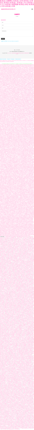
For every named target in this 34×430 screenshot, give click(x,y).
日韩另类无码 (18, 194)
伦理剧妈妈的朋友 (13, 377)
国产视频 (1, 295)
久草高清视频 (8, 318)
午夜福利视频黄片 (11, 252)
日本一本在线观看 (4, 114)
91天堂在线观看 (14, 194)
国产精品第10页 (16, 84)
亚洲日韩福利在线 (9, 278)
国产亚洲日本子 (5, 363)
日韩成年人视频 (6, 126)
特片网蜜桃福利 (17, 92)
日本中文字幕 (22, 312)
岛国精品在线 (26, 119)
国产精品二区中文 (16, 203)
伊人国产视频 (9, 189)
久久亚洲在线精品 (17, 124)
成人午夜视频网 (8, 180)
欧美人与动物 (10, 389)
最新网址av (16, 277)
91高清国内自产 (20, 259)
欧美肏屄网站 (20, 123)
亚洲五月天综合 (14, 69)
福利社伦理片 (16, 199)
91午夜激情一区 (8, 66)
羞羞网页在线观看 (28, 197)
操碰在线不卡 (18, 172)
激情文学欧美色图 (13, 90)
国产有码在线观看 (24, 264)
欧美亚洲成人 (22, 295)
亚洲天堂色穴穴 (25, 386)
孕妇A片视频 (5, 286)
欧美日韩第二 (16, 424)
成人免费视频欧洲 (14, 331)
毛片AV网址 (24, 299)
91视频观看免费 (10, 139)
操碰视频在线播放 (28, 363)
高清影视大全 (27, 367)
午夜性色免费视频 (7, 297)
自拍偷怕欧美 (25, 310)
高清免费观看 (20, 195)
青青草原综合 (8, 104)
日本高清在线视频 (18, 189)
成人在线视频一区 (8, 319)
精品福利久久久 (28, 116)
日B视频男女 (6, 416)
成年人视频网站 (4, 152)
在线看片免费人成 (9, 255)
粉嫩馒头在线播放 (31, 427)
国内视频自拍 (8, 199)
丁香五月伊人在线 (28, 157)
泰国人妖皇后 (7, 338)
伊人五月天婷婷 (23, 289)
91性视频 (28, 383)
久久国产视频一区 (3, 195)
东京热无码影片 (15, 322)
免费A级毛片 (12, 326)
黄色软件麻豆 (4, 129)
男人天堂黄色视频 (29, 171)
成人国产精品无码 (7, 309)
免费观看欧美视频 (29, 168)
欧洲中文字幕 (16, 302)
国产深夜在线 (13, 137)
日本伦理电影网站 (30, 259)
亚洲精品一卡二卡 (15, 368)
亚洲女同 (6, 257)
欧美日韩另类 (13, 142)
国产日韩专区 (20, 323)
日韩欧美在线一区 (5, 179)
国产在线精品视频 (14, 165)
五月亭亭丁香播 (7, 100)
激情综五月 (14, 271)
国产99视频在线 (3, 104)
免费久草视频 (6, 184)
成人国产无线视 (28, 186)
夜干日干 (1, 325)
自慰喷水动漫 (15, 146)
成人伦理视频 (5, 167)
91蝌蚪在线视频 (22, 106)
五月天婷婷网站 (29, 93)
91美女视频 (17, 422)
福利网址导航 (4, 402)
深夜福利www (6, 364)
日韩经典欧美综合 (5, 105)
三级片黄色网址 (4, 116)
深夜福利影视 (19, 398)
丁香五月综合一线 (8, 409)
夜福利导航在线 (3, 424)
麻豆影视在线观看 (6, 186)
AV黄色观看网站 (5, 177)
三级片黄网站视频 (30, 187)
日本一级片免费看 (10, 239)
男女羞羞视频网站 (15, 257)
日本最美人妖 (6, 141)
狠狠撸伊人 (7, 242)
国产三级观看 (9, 160)
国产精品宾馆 (15, 289)
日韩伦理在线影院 (24, 334)
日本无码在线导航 (28, 270)
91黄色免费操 (23, 349)
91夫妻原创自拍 (16, 100)
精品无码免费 (17, 142)
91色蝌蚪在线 (32, 258)
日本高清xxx (23, 306)
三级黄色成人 (16, 252)
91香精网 (6, 261)
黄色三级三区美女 (11, 85)
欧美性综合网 (22, 202)
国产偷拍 (28, 242)
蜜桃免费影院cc (27, 102)
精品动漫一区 (13, 94)
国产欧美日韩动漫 (3, 306)
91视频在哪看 (21, 421)
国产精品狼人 (24, 186)
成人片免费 (19, 322)
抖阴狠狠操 (30, 281)
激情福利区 (9, 243)
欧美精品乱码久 (11, 242)
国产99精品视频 (11, 192)
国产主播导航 (31, 91)
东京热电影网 (22, 191)
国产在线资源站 (5, 175)
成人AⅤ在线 (11, 314)
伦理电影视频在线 (25, 389)
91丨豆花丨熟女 (25, 387)
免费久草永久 (16, 143)
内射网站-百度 (23, 401)
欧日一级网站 (7, 250)
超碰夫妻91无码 (17, 68)
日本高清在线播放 (11, 203)
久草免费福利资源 (28, 314)
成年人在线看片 (25, 171)
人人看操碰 (7, 289)
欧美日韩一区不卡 (13, 415)
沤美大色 (27, 318)
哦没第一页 (13, 317)
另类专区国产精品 (12, 209)
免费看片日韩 (18, 202)
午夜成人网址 (29, 96)
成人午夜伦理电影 (10, 98)
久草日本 (32, 274)
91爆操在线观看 (5, 113)
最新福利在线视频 (3, 68)
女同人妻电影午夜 (12, 213)
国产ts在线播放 (7, 106)
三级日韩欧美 (6, 71)
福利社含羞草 (14, 301)
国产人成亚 (11, 359)
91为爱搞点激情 (2, 261)
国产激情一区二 (14, 327)
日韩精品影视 (27, 349)
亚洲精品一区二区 (4, 288)
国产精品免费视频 (3, 213)
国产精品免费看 (23, 71)
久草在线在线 (21, 159)
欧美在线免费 (29, 108)
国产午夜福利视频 (11, 123)
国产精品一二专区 (5, 382)
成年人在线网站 (10, 113)
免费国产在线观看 (8, 149)
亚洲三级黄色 (15, 311)
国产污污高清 (29, 196)
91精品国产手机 (21, 368)
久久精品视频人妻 (26, 191)
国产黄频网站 (28, 309)
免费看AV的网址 (12, 303)
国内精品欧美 (22, 369)
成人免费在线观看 (29, 112)
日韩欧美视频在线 (27, 271)
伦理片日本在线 (12, 121)
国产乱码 (24, 408)
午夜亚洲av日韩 (9, 256)
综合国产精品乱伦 (25, 419)
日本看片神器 (7, 398)
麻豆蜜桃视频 (31, 138)
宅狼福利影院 (18, 131)
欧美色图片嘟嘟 (8, 187)
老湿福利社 (22, 256)
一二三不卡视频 (21, 428)
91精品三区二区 (31, 273)
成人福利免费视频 (27, 266)
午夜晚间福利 (32, 207)
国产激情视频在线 (17, 312)
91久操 (20, 247)
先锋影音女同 (22, 209)
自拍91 (3, 277)
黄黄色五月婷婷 (2, 146)
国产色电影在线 (21, 330)
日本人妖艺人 (6, 301)
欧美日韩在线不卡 (20, 383)
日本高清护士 (2, 190)
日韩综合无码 (14, 71)
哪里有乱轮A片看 (14, 316)
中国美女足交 (25, 104)
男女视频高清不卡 (5, 273)
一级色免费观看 (7, 258)
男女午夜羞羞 (31, 166)
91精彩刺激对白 (20, 86)
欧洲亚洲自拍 (6, 130)
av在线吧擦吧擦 (16, 99)
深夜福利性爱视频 (30, 94)
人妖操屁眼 (19, 302)
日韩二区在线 (32, 336)
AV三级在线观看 (12, 159)
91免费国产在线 (24, 195)
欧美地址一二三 (18, 197)
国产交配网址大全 (5, 165)
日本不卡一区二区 (7, 159)
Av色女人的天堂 (31, 147)
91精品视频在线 (3, 182)
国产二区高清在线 (22, 338)
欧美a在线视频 (7, 285)
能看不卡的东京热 (22, 333)
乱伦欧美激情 (10, 364)
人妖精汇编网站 (17, 338)
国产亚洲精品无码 (28, 78)
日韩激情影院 (14, 278)
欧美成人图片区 (15, 342)
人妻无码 (16, 251)
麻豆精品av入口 (8, 412)
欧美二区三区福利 (13, 164)
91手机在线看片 (13, 384)
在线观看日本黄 (15, 389)
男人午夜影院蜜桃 (27, 338)
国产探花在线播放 (26, 257)
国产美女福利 (32, 301)
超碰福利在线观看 (28, 151)
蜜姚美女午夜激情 (30, 356)
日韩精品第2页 (10, 184)
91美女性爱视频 (20, 141)
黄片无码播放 (31, 353)
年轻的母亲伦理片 (28, 289)
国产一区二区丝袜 (11, 108)
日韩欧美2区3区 (27, 212)
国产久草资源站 (6, 123)
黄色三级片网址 (9, 271)
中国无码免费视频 (13, 237)
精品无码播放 (25, 142)
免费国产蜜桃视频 (6, 422)
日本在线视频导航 (11, 337)
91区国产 (22, 404)
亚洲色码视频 (2, 108)
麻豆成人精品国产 (28, 337)
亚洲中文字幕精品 (26, 106)
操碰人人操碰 (28, 299)
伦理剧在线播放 (23, 81)
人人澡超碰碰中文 (13, 243)
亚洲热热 (10, 266)
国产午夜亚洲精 (31, 257)
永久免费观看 (20, 190)
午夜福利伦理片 (24, 384)
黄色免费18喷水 (13, 354)
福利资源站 (5, 428)
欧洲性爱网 (10, 382)
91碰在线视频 (32, 339)
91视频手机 (28, 329)
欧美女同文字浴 (5, 205)
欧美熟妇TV (6, 385)
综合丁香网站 (29, 67)
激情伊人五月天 (9, 92)
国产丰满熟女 (26, 175)
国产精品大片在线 (25, 259)
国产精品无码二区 (5, 138)
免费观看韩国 (11, 169)
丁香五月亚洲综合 (18, 401)
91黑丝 (4, 285)
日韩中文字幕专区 (31, 308)
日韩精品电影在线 (3, 147)
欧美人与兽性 (23, 211)
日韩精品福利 (25, 392)
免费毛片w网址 (4, 353)
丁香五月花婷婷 (27, 336)
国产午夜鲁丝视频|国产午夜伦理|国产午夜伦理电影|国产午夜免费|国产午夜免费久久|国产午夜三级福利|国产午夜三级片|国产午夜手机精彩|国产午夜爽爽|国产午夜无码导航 (17, 223)
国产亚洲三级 (13, 330)
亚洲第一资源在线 (27, 249)
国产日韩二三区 (26, 117)
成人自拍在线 (30, 387)
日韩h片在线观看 (3, 90)
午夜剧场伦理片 (8, 406)
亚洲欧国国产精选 (4, 330)
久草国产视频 (15, 398)
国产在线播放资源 (9, 136)
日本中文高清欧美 (6, 277)
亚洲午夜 (26, 279)
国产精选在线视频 (24, 296)
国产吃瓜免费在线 (7, 182)
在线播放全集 (14, 183)
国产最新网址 (17, 281)
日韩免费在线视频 (30, 77)
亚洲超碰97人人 (12, 352)
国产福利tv (29, 372)
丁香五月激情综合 (19, 174)
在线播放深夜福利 (7, 206)
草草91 (16, 293)
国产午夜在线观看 (4, 207)
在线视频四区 (7, 85)
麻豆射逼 (11, 259)
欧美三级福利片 (22, 102)
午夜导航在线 (8, 326)
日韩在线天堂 (8, 99)
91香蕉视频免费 (15, 387)
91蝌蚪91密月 (26, 256)
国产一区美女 (10, 276)
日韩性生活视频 (4, 312)
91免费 (8, 240)
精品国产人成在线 (10, 130)
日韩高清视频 (4, 199)
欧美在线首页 (19, 255)
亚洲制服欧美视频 (2, 379)
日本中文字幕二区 (17, 91)
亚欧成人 (24, 427)
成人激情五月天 (26, 129)
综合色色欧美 (16, 195)
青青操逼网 (5, 322)
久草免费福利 (15, 261)
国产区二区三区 (27, 91)
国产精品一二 (6, 132)
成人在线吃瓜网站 (19, 107)
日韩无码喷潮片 (2, 266)
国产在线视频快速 (2, 274)
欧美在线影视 (24, 250)
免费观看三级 (25, 348)
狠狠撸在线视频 (12, 161)
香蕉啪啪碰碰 (30, 400)
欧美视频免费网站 (16, 85)
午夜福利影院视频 (2, 70)
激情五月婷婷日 (15, 179)
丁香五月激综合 (16, 341)
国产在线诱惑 (32, 116)
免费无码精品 (5, 325)
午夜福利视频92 (24, 83)
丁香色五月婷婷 (24, 269)
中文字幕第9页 (22, 175)
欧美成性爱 (23, 376)
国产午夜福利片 (12, 182)
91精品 (10, 357)
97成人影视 (16, 407)
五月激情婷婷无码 (14, 364)
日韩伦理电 (14, 272)
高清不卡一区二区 (18, 157)
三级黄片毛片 (11, 323)
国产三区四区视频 (25, 308)
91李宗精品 (4, 315)
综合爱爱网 (10, 423)
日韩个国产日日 (24, 399)
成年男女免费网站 (29, 188)
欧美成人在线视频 (4, 362)
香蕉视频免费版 (20, 186)
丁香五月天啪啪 (28, 69)
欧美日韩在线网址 (20, 424)
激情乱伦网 (4, 287)
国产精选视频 (23, 417)
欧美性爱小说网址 (5, 160)
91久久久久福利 (8, 90)
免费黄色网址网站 (24, 375)
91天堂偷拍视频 (24, 126)
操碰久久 (27, 427)
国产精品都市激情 (16, 375)
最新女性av (10, 294)
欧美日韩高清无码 (22, 69)
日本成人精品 (2, 322)
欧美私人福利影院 (10, 141)
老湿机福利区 (32, 295)
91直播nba (31, 241)
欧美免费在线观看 (12, 134)
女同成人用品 (5, 107)
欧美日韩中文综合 (26, 161)
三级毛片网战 (26, 378)
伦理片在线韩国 (31, 153)
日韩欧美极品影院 (10, 102)
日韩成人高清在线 (8, 270)
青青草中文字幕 (15, 132)
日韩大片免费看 (15, 383)
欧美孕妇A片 (8, 251)
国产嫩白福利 (18, 138)
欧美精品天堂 (17, 176)
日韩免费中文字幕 (8, 150)
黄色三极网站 (8, 89)
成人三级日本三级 (20, 348)
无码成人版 (10, 419)
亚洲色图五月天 (16, 329)
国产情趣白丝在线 (8, 77)
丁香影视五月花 (12, 87)
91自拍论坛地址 (10, 74)
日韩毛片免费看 (21, 341)
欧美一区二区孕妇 (17, 175)
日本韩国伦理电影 (26, 66)
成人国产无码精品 (18, 412)
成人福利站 (5, 249)
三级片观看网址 (13, 79)
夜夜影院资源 (18, 379)
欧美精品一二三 (7, 86)
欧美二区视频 (22, 281)
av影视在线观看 (6, 203)
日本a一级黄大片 (14, 360)
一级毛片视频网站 (21, 203)
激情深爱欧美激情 (10, 138)
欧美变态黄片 (15, 144)
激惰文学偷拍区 (26, 369)
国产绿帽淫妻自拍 (3, 77)
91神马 (1, 292)
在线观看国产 (29, 382)
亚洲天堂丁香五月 (7, 324)
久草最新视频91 (5, 348)
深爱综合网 (14, 356)
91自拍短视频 (28, 274)
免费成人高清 (12, 152)
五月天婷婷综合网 (14, 340)
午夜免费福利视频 (23, 291)
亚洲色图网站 (25, 428)
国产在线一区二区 (8, 82)
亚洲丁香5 (17, 357)
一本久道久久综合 (25, 372)
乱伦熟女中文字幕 (8, 91)
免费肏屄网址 (29, 89)
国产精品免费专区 (14, 310)
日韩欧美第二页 (13, 284)
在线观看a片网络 (20, 346)
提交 (2, 39)
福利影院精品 (25, 162)
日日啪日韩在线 (22, 371)
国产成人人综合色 (7, 176)
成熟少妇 (23, 272)
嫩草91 (26, 329)
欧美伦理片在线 (19, 169)
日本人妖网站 (21, 93)
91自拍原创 (17, 262)
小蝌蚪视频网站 (24, 324)
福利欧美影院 (9, 164)
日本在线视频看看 (5, 202)
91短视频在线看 (10, 105)
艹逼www (20, 375)
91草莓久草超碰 (13, 357)
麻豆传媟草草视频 (23, 194)
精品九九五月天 (19, 98)
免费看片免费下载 (19, 316)
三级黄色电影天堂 (9, 310)
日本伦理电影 (23, 144)
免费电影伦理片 (23, 315)
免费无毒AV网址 (24, 248)
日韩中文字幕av (4, 384)
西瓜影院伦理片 (24, 107)
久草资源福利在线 (28, 340)
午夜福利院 (23, 294)
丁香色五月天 (16, 123)
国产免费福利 (18, 297)
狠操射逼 (24, 287)
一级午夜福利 (23, 123)
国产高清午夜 (16, 210)
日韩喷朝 (15, 326)
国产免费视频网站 (21, 100)
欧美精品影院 (28, 76)
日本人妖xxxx (7, 374)
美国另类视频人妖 (17, 117)
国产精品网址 (23, 153)
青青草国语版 (25, 364)
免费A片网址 (12, 286)
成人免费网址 (29, 142)
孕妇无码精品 (30, 173)
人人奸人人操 (3, 206)
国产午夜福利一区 (28, 81)
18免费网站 (2, 303)
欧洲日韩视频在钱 (4, 284)
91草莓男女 (30, 277)
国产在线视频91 (28, 115)
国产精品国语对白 (30, 284)
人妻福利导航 (8, 116)
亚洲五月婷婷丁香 (28, 390)
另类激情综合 (26, 124)
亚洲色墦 (29, 368)
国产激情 (6, 296)
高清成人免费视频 (8, 109)
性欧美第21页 (9, 254)
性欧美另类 (4, 265)
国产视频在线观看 (8, 166)
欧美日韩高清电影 (20, 331)
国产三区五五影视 (7, 143)
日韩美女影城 (27, 183)
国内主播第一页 (3, 196)
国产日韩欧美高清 (16, 161)
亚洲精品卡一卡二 (21, 329)
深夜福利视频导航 (22, 78)
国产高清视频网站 (24, 252)
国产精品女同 (31, 285)
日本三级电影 (31, 106)
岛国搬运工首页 (4, 375)
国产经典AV (3, 420)
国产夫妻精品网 (10, 81)
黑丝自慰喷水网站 (31, 150)
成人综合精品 (24, 199)
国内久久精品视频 (6, 259)
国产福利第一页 (28, 408)
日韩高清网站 (10, 263)
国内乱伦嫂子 (29, 87)
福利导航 (31, 421)
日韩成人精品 (14, 135)
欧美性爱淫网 (14, 404)
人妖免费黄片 (24, 325)
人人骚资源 (32, 294)
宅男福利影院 (15, 98)
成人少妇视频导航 (21, 85)
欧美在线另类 (10, 317)
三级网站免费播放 (18, 266)
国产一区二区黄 (26, 404)
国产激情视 (2, 339)
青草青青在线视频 (28, 113)
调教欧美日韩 (5, 164)
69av (25, 286)
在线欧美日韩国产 (14, 427)
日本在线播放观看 (21, 262)
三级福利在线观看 (22, 184)
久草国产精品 (28, 207)
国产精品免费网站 (24, 132)
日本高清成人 (10, 211)
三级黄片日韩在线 (25, 354)
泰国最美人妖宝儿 (4, 243)
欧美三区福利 (27, 355)
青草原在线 (4, 397)
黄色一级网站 (25, 341)
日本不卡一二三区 (11, 346)
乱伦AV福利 (29, 428)
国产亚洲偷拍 (10, 345)
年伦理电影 (3, 247)
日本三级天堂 (19, 151)
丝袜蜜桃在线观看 (14, 269)
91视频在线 (18, 369)
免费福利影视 (25, 319)
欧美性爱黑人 (24, 111)
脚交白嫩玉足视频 (2, 106)
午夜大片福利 (15, 416)
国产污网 (6, 263)
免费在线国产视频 (28, 79)
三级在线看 (24, 311)
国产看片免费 (5, 367)
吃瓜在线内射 (4, 173)
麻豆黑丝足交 (25, 246)
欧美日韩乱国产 (17, 180)
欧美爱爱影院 (24, 105)
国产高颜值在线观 (24, 139)
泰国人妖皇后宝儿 (20, 342)
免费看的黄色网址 (30, 265)
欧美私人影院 (8, 312)
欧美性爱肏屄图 (18, 377)
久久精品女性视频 (27, 307)
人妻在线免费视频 (15, 345)
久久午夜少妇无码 (5, 111)
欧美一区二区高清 (19, 263)
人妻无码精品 (2, 76)
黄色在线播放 (13, 150)
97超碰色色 (4, 349)
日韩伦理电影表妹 (2, 319)
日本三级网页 (31, 198)
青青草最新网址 (26, 150)
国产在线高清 (17, 214)
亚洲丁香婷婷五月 (19, 160)
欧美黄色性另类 (22, 90)
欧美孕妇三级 (29, 276)
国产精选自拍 (23, 145)
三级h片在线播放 (9, 244)
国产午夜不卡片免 (23, 241)
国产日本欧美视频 (29, 413)
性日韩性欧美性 (18, 270)
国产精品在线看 (2, 297)
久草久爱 (9, 377)
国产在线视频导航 (20, 389)
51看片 (7, 267)
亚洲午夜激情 (10, 157)
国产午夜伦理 (2, 96)
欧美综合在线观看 (3, 149)
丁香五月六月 (32, 145)
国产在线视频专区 (17, 173)
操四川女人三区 (14, 126)
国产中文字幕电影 (10, 132)
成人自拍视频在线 (30, 214)
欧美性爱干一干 (14, 325)
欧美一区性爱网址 (10, 399)
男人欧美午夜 (5, 244)
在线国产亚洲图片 (7, 405)
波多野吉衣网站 (20, 84)
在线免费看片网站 (3, 318)
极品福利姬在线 (31, 82)
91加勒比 (3, 301)
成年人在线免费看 (31, 129)
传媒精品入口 (11, 76)
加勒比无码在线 (5, 74)
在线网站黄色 (4, 408)
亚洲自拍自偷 (12, 309)
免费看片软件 (3, 334)
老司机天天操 (18, 191)
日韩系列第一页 (19, 311)
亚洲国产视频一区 (29, 248)
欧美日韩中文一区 (22, 337)
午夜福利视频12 (3, 162)
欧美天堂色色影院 (19, 294)
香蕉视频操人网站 (24, 261)
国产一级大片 (22, 339)
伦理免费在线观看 (7, 237)
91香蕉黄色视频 (24, 67)
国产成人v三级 (2, 135)
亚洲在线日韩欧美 (3, 187)
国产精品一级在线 (14, 174)
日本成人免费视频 (29, 139)
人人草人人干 (2, 416)
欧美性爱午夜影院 (23, 244)
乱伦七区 (9, 391)
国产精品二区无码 (24, 243)
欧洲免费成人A (15, 153)
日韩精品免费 (6, 304)
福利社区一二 (4, 169)
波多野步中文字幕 (14, 402)
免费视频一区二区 (2, 176)
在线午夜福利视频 (3, 91)
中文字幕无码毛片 (23, 415)
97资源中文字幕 (4, 198)
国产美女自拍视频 (27, 255)
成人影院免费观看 (4, 417)
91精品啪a (6, 387)
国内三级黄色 (13, 355)
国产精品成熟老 (27, 166)
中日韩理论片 (31, 424)
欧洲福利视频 (13, 401)
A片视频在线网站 (10, 111)
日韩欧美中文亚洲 (28, 417)
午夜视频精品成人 (21, 198)
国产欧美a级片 (25, 76)
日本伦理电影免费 (17, 318)
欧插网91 (26, 284)
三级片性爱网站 (21, 354)
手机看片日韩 (32, 296)
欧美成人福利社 (28, 98)
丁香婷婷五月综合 (14, 139)
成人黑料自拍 (17, 159)
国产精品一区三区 (9, 241)
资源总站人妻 (10, 361)
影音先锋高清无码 (10, 321)
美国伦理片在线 (3, 159)
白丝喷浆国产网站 (9, 183)
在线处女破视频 (18, 349)
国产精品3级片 (9, 404)
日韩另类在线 (22, 173)
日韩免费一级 (17, 207)
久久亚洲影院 (20, 196)
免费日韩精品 (30, 152)
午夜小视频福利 (14, 376)
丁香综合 (28, 386)
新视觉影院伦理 (15, 76)
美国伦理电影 (8, 369)
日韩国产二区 (9, 174)
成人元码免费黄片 (17, 213)
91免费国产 (30, 360)
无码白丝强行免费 (5, 345)
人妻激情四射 (13, 270)
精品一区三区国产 (29, 169)
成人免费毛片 (9, 175)
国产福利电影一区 (19, 67)
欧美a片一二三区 (17, 258)
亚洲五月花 (3, 250)
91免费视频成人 (26, 214)
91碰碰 (13, 382)
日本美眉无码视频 (22, 183)
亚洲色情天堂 (27, 105)
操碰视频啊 (23, 302)
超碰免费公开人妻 (8, 196)
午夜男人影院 (13, 367)
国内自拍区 (4, 414)
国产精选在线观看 (18, 404)
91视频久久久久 (8, 265)
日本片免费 (4, 292)
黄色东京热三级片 (4, 256)
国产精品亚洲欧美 (26, 285)
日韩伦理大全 (8, 209)
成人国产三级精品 (3, 89)
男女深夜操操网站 (19, 254)
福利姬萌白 (24, 346)
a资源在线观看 (8, 352)
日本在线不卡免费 (19, 243)
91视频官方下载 (31, 70)
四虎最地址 (17, 319)
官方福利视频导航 (6, 171)
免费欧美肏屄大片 (13, 409)
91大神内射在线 (8, 147)
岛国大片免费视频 (20, 407)
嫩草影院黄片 (26, 304)
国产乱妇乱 (22, 301)
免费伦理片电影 (2, 258)
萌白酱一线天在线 (9, 172)
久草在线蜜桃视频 (12, 379)
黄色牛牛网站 (22, 70)
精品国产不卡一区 (10, 428)
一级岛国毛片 (4, 128)
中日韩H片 (19, 244)
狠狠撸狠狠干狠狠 (27, 134)
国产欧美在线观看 (31, 280)
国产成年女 (1, 294)
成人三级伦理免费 (25, 94)
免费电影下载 (4, 109)
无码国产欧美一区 (5, 308)
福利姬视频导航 (14, 74)
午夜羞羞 (12, 324)
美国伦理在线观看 (18, 334)
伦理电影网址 (15, 405)
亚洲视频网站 (16, 171)
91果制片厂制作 (14, 417)
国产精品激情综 (20, 199)
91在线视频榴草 (28, 416)
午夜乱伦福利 (12, 104)
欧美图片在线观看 (12, 93)
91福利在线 (7, 323)
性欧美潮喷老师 (22, 367)
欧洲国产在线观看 (22, 212)
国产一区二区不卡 (14, 191)
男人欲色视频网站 (17, 134)
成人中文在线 (26, 359)
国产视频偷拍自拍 (22, 352)
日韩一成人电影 (26, 138)
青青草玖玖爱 (31, 321)
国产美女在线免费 (12, 124)
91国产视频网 (8, 354)
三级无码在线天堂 (27, 317)
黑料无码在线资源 (24, 204)
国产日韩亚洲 (3, 161)
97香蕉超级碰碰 (13, 149)
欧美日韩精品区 (31, 191)
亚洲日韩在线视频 (9, 316)
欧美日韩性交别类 (30, 85)
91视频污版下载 (15, 81)
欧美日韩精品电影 (31, 412)
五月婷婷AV (21, 242)
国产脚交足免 (2, 419)
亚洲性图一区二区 (9, 414)
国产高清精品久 (5, 280)
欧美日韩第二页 (14, 101)
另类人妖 (30, 354)
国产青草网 (28, 269)
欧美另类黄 (7, 397)
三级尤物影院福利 (19, 179)
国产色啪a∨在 (10, 363)
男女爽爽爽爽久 (28, 401)
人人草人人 (19, 347)
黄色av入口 (28, 264)
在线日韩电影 (24, 192)
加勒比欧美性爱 (18, 78)
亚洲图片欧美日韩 (10, 416)
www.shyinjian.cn (9, 53)
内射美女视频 (6, 75)
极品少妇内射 (15, 102)
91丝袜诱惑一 (6, 331)
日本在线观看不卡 (25, 128)
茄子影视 (24, 309)
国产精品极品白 (21, 182)
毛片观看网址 (12, 372)
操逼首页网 (18, 300)
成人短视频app (6, 419)
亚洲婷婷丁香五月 (13, 254)
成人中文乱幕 (17, 87)
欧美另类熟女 (6, 83)
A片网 (16, 414)
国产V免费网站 (10, 417)
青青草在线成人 (22, 297)
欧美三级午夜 (31, 397)
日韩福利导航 (14, 304)
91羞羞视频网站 (10, 71)
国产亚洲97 (20, 324)
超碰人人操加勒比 (15, 86)
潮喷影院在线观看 (26, 100)
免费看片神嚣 (21, 89)
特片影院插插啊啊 (20, 285)
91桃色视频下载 (24, 98)
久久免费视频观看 (19, 326)
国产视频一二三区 (5, 153)
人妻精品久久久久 (14, 109)
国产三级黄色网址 (19, 192)
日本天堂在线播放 (19, 390)
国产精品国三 (21, 274)
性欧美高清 (19, 345)
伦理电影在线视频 (25, 239)
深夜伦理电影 (4, 119)
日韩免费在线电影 (10, 83)
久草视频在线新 (8, 87)
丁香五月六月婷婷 (16, 420)
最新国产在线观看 (25, 393)
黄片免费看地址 (24, 292)
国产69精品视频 (8, 129)
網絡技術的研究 (14, 53)
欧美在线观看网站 (21, 87)
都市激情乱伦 (23, 237)
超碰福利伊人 (22, 74)
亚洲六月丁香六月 (27, 374)
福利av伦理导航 (27, 258)
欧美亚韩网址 (19, 327)
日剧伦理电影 (15, 239)
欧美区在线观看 (20, 416)
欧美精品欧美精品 (26, 198)
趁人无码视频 (17, 89)
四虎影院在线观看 (26, 339)
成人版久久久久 (9, 340)
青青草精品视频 (14, 105)
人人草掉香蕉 (14, 172)
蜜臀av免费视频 (18, 70)
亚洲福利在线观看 (24, 190)
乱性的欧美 (26, 347)
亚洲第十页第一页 (21, 68)
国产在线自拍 (8, 97)
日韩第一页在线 (32, 105)
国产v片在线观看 (7, 246)
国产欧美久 (10, 376)
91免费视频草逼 (22, 124)
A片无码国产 (10, 308)
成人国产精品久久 (3, 251)
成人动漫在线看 (10, 101)
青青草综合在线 (19, 113)
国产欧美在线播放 (17, 119)
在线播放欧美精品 (21, 353)
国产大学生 (32, 394)
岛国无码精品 (4, 326)
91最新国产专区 (18, 291)
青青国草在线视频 (29, 114)
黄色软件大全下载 (27, 131)
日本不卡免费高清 (7, 156)
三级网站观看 (11, 339)
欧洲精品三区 (6, 188)
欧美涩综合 (18, 339)
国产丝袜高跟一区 (4, 377)
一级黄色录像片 (29, 384)
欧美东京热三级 (5, 122)
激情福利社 (25, 407)
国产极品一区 (4, 209)
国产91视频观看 (3, 85)
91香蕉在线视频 (18, 367)
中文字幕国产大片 (27, 295)
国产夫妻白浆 (14, 300)
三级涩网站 (4, 279)
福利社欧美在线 (23, 205)
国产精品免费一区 (2, 289)
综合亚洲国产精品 (28, 306)
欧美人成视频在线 (21, 422)
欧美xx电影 (9, 355)
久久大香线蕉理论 (12, 89)
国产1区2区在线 (20, 340)
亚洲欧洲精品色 (7, 134)
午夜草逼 (20, 344)
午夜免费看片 (26, 156)
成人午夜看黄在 (14, 205)
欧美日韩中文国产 (17, 149)
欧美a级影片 (2, 407)
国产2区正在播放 (20, 127)
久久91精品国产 (26, 213)
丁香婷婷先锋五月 (18, 71)
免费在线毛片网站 (5, 98)
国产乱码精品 (4, 166)
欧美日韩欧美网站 (10, 188)
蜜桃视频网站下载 (16, 162)
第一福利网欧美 (15, 111)
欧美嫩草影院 (26, 272)
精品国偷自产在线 (18, 164)
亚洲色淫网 (21, 406)
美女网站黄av (4, 360)
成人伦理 (22, 321)
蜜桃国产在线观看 (19, 83)
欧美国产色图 (8, 173)
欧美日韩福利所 (3, 406)
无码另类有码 (7, 145)
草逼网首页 (27, 409)
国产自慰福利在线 (15, 428)
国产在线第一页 (30, 252)
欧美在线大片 (13, 295)
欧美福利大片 (11, 398)
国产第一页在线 (18, 120)
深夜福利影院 (13, 207)
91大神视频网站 (9, 384)
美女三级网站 (28, 192)
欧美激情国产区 (6, 347)
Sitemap (17, 54)
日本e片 (27, 288)
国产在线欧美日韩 (16, 168)
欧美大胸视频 (14, 184)
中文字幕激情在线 (21, 156)
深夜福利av (23, 307)
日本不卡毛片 (18, 158)
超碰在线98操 (25, 242)
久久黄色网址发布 (30, 119)
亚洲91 (15, 307)
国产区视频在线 (10, 165)
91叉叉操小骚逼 (20, 308)
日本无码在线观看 (20, 427)
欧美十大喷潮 (25, 383)
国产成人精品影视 (10, 322)
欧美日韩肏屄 (12, 199)
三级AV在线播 (10, 400)
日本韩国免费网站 (13, 333)
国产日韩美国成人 (19, 132)
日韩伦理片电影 (19, 167)
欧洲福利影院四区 (14, 292)
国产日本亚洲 (9, 191)
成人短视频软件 (5, 183)
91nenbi (1, 356)
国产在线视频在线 (18, 177)
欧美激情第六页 (20, 204)
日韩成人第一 (23, 327)
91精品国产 (12, 265)
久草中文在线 (12, 128)
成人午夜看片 (4, 137)
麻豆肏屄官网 (3, 124)
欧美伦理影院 (19, 81)
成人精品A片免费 (28, 123)
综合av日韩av (11, 302)
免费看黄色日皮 (22, 304)
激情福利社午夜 (14, 75)
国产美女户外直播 (23, 177)
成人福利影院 (19, 211)
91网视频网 (6, 300)
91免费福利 (7, 252)
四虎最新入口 (11, 408)
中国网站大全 (5, 172)
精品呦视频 (28, 261)
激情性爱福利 (17, 423)
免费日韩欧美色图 (28, 75)
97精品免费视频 (26, 101)
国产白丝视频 (12, 112)
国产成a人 (30, 369)
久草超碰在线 (14, 255)
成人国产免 (24, 274)
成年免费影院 (5, 372)
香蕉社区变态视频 (9, 114)
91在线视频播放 (22, 181)
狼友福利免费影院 (13, 82)
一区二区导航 (19, 360)
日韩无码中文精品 (10, 267)
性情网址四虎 (14, 374)
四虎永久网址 (12, 285)
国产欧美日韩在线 (24, 135)
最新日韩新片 (3, 93)
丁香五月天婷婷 (7, 93)
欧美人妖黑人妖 (30, 206)
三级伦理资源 (22, 101)
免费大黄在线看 (22, 370)
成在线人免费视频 (10, 356)
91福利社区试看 (19, 376)
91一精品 (26, 300)
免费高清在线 (13, 196)
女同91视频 (9, 296)
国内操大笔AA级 (3, 79)
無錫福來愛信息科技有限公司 (8, 9)
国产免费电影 (6, 67)
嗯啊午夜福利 (13, 92)
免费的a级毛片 (8, 152)
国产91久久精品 (29, 399)
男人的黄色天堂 (15, 348)
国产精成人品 (27, 237)
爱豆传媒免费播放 (9, 429)
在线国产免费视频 (27, 90)
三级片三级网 (28, 303)
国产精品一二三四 (18, 79)
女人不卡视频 (25, 176)
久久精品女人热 (10, 327)
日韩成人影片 (23, 293)
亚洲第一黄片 (20, 391)
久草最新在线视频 (24, 136)
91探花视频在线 (24, 196)
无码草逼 (10, 291)
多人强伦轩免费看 (22, 271)
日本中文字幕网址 (9, 306)
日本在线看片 (2, 143)
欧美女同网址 (29, 182)
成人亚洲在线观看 (9, 167)
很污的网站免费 (24, 167)
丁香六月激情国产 (8, 142)
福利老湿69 (28, 323)
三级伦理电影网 (9, 264)
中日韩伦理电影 (12, 198)
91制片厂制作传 (28, 394)
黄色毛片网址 (3, 112)
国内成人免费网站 (23, 157)
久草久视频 (24, 331)
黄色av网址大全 (18, 122)
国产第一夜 (2, 337)
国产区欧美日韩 (16, 190)
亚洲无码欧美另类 (28, 352)
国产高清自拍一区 (20, 239)
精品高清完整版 (23, 189)
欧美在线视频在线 (30, 375)
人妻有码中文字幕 (3, 99)
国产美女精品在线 (15, 130)
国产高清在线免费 (5, 139)
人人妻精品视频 (30, 68)
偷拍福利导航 (6, 127)
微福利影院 (9, 407)
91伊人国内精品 (7, 379)
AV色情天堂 (5, 278)
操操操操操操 (10, 177)
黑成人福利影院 (21, 142)
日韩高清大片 (29, 86)
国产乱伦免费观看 (12, 119)
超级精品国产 (9, 394)
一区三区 (31, 371)
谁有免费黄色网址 (29, 104)
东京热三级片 (8, 214)
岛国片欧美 (29, 414)
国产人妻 (13, 280)
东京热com (1, 308)
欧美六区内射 (31, 347)
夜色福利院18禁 (10, 153)
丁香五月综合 (12, 195)
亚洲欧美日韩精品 (14, 347)
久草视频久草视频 (29, 292)
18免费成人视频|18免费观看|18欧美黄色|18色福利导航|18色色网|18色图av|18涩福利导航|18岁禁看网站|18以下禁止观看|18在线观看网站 (17, 231)
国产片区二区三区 (24, 188)
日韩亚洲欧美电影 (7, 413)
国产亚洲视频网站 (29, 174)
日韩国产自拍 (7, 302)
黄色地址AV (13, 391)
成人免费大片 (2, 127)
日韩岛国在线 (6, 146)
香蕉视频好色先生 (28, 311)
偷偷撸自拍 (4, 392)
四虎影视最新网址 (17, 286)
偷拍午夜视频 (16, 372)
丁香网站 (30, 359)
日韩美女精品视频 (8, 137)
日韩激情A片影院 (20, 309)
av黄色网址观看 (30, 176)
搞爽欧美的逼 (18, 69)
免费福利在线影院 (19, 75)
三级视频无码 (11, 375)
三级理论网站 (29, 92)
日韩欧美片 (10, 347)
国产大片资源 (3, 168)
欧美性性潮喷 (21, 408)
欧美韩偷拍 (24, 340)
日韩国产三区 (15, 282)
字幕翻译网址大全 (30, 156)
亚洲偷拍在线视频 (2, 242)
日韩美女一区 (10, 336)
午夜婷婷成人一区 (19, 363)
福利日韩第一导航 (29, 190)
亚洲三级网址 (2, 259)
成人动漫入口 (18, 187)
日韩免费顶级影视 (2, 252)
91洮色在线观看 (31, 180)
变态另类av (19, 314)
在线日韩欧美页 (30, 361)
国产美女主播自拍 (2, 302)
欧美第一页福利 (28, 189)
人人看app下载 (29, 244)
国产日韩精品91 (21, 176)
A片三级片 (27, 385)
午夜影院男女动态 (25, 424)
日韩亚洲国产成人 (13, 334)
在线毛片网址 (3, 359)
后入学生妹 (5, 240)
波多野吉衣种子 (16, 324)
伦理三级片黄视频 (17, 106)
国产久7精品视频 (19, 269)
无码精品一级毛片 (12, 106)
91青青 (7, 315)
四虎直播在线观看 (17, 265)
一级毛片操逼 (4, 214)
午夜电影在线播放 (28, 111)
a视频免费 (28, 334)
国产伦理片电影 (17, 280)
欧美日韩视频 (6, 299)
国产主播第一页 (7, 117)
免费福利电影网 (2, 130)
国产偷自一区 (9, 415)
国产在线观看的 (3, 84)
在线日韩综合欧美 (21, 210)
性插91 (1, 333)
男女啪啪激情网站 (6, 144)
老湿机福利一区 (16, 240)
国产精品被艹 (9, 288)
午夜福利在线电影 (12, 68)
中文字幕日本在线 (28, 165)
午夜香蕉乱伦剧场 (24, 254)
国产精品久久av (28, 415)
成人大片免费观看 (12, 397)
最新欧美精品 (27, 149)
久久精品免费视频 (19, 114)
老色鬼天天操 (5, 120)
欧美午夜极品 (32, 134)
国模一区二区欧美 (20, 143)
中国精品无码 (18, 301)
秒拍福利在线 (25, 168)
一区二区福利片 (6, 157)
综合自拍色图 (21, 357)
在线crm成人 (4, 295)
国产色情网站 (20, 250)
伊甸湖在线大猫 (10, 122)
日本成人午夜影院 (22, 147)
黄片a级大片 (22, 265)
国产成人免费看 (2, 67)
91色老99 (15, 339)
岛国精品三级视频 (26, 120)
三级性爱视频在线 (17, 397)
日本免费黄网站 (4, 94)
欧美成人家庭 (22, 258)
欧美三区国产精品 (31, 409)
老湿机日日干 (19, 145)
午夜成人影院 (31, 172)
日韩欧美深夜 (28, 322)
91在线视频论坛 (6, 151)
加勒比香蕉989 (16, 382)
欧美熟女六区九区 (6, 210)
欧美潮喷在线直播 (18, 307)
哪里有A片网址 (4, 333)
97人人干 (10, 374)
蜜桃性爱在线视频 (14, 244)
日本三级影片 (4, 269)
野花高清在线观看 (15, 323)
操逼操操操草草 (14, 197)
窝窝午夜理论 (2, 357)
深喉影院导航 (29, 162)
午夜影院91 (31, 332)
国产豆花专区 (7, 162)
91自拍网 (27, 250)
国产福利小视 (6, 407)
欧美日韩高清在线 (2, 100)
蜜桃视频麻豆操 (16, 121)
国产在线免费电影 (20, 414)
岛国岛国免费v (22, 397)
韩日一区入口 (10, 331)
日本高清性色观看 (15, 96)
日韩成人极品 (13, 177)
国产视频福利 (19, 288)
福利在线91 (11, 413)
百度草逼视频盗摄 (20, 364)
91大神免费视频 (16, 413)
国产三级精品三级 (8, 70)
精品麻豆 (32, 307)
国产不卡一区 (22, 119)
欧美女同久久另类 (5, 391)
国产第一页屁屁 (30, 239)
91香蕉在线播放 (31, 251)
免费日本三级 (3, 323)
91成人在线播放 (22, 409)
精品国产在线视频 (9, 262)
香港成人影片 (11, 86)
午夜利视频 (17, 419)
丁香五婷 (8, 279)
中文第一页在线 (14, 113)
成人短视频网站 (5, 239)
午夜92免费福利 (17, 137)
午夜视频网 (3, 338)
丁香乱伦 (22, 277)
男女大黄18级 (23, 377)
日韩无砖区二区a (21, 378)
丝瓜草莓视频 (7, 314)
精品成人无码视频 (22, 166)
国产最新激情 (18, 154)
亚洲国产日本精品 (6, 337)
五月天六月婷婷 (30, 128)
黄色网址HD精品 (29, 132)
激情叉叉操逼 (8, 68)
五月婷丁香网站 (8, 195)
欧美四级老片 (27, 153)
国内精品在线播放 (24, 114)
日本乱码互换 (11, 279)
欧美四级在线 (23, 82)
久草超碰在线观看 (9, 107)
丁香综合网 (15, 299)
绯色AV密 (3, 385)
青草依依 (11, 405)
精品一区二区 (25, 323)
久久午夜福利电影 (29, 310)
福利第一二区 (21, 393)
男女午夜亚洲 (26, 265)
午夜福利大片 (24, 115)
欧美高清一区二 (26, 173)
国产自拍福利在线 (12, 422)
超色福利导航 (19, 144)
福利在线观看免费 (21, 423)
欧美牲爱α (17, 330)
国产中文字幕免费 (10, 332)
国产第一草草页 (23, 91)
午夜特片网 (18, 374)
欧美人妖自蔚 (15, 192)
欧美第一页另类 (8, 128)
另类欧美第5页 (5, 390)
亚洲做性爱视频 (18, 181)
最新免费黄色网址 (11, 201)
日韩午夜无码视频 (12, 281)
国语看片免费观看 (26, 202)
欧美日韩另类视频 (20, 128)
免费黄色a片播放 (27, 158)
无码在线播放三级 (11, 341)
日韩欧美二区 (26, 187)
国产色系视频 (11, 385)
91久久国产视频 (2, 86)
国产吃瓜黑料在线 (27, 398)
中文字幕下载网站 (8, 158)
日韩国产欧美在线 (20, 361)
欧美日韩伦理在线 (22, 137)
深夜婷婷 (19, 293)
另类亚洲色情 (24, 385)
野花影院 (29, 254)
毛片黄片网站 (2, 184)
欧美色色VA (5, 340)
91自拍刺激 (9, 304)
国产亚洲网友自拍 (30, 143)
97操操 (9, 372)
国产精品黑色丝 (9, 205)
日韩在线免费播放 (22, 116)
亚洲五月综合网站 (24, 169)
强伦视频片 (24, 421)
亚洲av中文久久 (32, 66)
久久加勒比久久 (11, 420)
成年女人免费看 (31, 97)
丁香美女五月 (7, 247)
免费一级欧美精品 (3, 82)
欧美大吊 (3, 387)
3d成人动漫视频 (28, 126)
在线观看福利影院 (29, 204)
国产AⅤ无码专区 (31, 378)
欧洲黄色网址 (23, 255)
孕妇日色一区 (18, 166)
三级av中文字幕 (12, 143)
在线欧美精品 (8, 84)
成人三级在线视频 (21, 161)
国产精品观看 (26, 262)
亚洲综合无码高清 (12, 176)
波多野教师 (19, 321)
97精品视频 (17, 271)
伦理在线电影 (21, 117)
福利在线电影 (21, 77)
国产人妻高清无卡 (10, 146)
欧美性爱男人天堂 (21, 420)
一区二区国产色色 (19, 292)
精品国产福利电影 (6, 96)
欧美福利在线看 (16, 274)
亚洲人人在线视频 (29, 179)
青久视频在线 (10, 78)
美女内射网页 (28, 146)
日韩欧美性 (17, 392)
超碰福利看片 (5, 264)
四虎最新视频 (26, 74)
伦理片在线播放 (13, 249)
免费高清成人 (30, 243)
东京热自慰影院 (6, 154)
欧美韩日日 (10, 301)
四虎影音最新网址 (17, 295)
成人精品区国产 (9, 131)
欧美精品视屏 (32, 131)
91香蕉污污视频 (25, 206)
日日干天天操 (19, 153)
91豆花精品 (8, 362)
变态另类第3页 (31, 101)
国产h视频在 (30, 330)
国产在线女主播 (23, 394)
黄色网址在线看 (28, 194)
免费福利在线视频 (29, 392)
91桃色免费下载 (19, 296)
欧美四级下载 (8, 212)
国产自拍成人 (2, 281)
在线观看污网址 (14, 158)
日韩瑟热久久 (20, 400)
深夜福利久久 (24, 363)
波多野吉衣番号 (29, 135)
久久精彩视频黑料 (6, 192)
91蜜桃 (30, 355)
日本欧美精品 (5, 327)
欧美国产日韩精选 (31, 318)
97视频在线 (14, 419)
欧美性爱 (10, 370)
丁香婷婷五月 (27, 71)
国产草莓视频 (12, 247)
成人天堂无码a (5, 271)
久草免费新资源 (28, 83)
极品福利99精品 (6, 135)
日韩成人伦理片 (10, 348)
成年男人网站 (27, 297)
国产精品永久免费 (20, 96)
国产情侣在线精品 (14, 394)
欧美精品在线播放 (12, 171)
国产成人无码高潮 (27, 376)
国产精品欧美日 (31, 304)
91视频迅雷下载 (14, 114)
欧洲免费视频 (28, 84)
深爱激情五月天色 (9, 360)
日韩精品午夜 (31, 149)
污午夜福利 (14, 332)
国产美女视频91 (8, 94)
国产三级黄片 (13, 312)
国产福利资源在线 (3, 66)
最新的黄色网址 (7, 359)
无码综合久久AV (10, 383)
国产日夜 (1, 390)
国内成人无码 (31, 122)
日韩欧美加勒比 (31, 209)
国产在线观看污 (14, 107)
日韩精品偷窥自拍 (29, 278)
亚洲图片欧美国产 (27, 312)
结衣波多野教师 (29, 346)
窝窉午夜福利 (20, 372)
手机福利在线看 (18, 90)
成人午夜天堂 (31, 404)
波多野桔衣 (3, 246)
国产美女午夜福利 (20, 310)
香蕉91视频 (13, 414)
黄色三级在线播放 (5, 78)
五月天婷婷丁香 (14, 276)
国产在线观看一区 (5, 400)
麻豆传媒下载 (16, 186)
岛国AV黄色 (1, 286)
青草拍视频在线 (22, 286)
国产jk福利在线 (16, 127)
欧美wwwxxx (14, 421)
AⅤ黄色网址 (21, 392)
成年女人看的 (25, 210)
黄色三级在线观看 (19, 126)
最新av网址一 (29, 286)
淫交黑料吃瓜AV (16, 201)
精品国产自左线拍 (21, 99)
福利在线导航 (19, 399)
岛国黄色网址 (10, 75)
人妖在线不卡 (18, 184)
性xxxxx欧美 (21, 319)
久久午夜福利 (23, 75)
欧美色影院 (31, 324)
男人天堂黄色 (27, 273)
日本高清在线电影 (15, 308)
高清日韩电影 (21, 168)
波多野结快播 (17, 317)
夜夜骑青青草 (31, 202)
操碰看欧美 (12, 406)
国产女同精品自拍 (25, 267)
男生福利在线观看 (30, 74)
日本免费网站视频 (19, 165)
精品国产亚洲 (31, 211)
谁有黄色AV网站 (9, 392)
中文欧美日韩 (13, 318)
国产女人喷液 (10, 154)
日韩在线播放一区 (26, 99)
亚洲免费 (31, 398)
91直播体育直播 (23, 113)
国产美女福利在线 (19, 109)
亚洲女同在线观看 (29, 121)
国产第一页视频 (14, 166)
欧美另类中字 (28, 160)
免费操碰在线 (25, 92)
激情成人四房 (14, 154)
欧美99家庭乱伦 (15, 115)
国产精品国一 (27, 147)
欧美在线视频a (30, 201)
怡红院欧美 (19, 277)
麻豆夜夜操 (5, 394)
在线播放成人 (26, 203)
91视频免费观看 (22, 300)
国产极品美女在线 (14, 151)
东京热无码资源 (27, 332)
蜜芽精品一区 (25, 414)
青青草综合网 (22, 172)
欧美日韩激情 (11, 250)
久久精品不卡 (22, 92)
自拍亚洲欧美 (27, 293)
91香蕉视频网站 (13, 91)
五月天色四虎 (11, 84)
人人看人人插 (9, 207)
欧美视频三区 (30, 130)
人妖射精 (29, 267)
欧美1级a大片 (26, 422)
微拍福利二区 (27, 82)
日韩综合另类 (25, 87)
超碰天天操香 (25, 368)
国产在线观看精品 (4, 272)
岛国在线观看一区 (15, 204)
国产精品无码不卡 (26, 321)
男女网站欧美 (18, 429)
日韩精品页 (28, 421)
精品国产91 (3, 300)
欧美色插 (17, 421)
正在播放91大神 (31, 406)
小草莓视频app (24, 240)
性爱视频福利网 (12, 344)
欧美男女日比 (17, 182)
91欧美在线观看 (6, 389)
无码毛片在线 (24, 165)
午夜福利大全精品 (18, 249)
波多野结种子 (29, 136)
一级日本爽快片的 (11, 329)
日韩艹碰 (29, 300)
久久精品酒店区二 (16, 247)
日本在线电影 (14, 306)
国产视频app (29, 263)
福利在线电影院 (12, 214)
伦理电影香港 (17, 198)
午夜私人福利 (26, 360)
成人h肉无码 (25, 361)
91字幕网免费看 (25, 89)
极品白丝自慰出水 (19, 105)
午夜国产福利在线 (19, 386)
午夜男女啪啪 (18, 256)
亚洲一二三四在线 (26, 180)
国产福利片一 (24, 84)
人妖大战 (7, 370)
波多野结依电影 (18, 284)
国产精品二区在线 (14, 136)
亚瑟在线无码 (20, 207)
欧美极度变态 (5, 248)
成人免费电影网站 (5, 341)
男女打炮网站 (15, 202)
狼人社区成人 (10, 135)
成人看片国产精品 (11, 186)
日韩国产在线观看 (8, 292)
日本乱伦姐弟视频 (21, 273)
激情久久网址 (23, 347)
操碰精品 (2, 291)
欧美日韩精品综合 (10, 282)
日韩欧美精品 (15, 138)
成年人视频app (14, 363)
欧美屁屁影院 (4, 150)
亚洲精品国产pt (24, 263)
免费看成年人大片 (17, 129)
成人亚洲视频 (22, 120)
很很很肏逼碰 (28, 241)
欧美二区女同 (28, 195)
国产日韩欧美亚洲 (5, 191)
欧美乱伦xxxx (5, 332)
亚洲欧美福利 (2, 151)
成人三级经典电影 (13, 181)
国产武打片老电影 (10, 204)
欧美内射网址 (32, 177)
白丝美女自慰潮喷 (12, 117)
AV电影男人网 (8, 287)
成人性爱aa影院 (7, 124)
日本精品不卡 (16, 128)
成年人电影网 (14, 78)
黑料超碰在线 (13, 129)
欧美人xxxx (4, 352)
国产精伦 (8, 375)
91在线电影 (17, 304)
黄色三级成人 (11, 145)
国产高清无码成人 (17, 147)
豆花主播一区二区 (4, 136)
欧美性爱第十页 (5, 102)
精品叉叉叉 (9, 367)
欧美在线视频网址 (22, 131)
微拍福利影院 (22, 122)
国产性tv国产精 (24, 278)
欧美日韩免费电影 (25, 143)
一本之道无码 (14, 157)
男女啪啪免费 (3, 145)
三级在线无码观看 (28, 379)
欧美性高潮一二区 (15, 400)
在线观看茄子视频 (12, 353)
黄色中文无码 (29, 247)
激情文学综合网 (28, 294)
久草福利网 (6, 376)
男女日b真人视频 (7, 112)
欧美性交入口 (19, 261)
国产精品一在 (2, 192)
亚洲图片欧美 (3, 374)
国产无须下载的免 (19, 332)
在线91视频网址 (26, 330)
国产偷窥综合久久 (18, 82)
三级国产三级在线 (25, 342)
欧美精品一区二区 (11, 273)
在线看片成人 (11, 96)
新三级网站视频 (22, 154)
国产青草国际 (26, 68)
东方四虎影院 (13, 175)
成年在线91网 (7, 266)
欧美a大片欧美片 (24, 174)
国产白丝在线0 (18, 183)
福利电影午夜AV (11, 190)
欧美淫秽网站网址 (14, 167)
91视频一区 (27, 287)
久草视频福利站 (25, 77)
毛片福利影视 (6, 101)
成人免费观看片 (11, 393)
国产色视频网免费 (26, 97)
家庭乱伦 (28, 324)
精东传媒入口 (25, 382)
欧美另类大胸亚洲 (11, 162)
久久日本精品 (5, 293)
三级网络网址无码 (3, 369)
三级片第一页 (13, 147)
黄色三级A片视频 (12, 173)
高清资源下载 (4, 212)
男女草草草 (7, 344)
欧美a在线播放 (28, 107)
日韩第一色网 (9, 333)
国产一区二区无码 (13, 288)
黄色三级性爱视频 (15, 188)
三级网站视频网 (18, 237)
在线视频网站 (15, 67)
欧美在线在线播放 (30, 402)
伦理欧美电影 (17, 77)
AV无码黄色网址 (2, 156)
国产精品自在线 (13, 362)
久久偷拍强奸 (20, 94)
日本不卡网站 (14, 294)
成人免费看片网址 (25, 400)
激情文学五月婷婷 (27, 370)
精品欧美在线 (18, 101)
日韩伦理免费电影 (13, 369)
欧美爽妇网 (10, 427)
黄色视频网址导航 (3, 421)
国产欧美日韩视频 (18, 205)
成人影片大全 (9, 120)
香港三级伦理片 (16, 393)
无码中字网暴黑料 (21, 152)
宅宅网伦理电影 (4, 255)
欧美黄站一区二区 (16, 371)
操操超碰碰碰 (4, 267)
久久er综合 (26, 356)
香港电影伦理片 (26, 70)
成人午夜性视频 (19, 325)
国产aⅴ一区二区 (3, 87)
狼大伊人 (22, 360)
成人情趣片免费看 (23, 151)
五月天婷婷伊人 (10, 194)
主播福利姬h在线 (24, 276)
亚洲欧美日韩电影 (23, 164)
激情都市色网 (5, 69)
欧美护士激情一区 (22, 317)
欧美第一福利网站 (31, 175)
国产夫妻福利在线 (13, 412)
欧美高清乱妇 (24, 146)
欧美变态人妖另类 (16, 406)
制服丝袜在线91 (2, 324)
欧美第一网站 (25, 96)
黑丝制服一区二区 (21, 214)
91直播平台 (4, 270)
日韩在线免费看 (27, 420)
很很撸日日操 (14, 122)
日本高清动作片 (2, 309)
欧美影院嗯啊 (17, 66)
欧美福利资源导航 (11, 307)
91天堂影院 (8, 371)
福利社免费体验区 (17, 337)
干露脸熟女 (10, 342)
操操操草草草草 (7, 108)
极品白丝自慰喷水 (22, 197)
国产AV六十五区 (26, 152)
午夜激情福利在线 (22, 355)
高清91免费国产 (7, 190)
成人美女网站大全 (23, 79)
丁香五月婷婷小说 (27, 154)
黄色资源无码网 (5, 204)
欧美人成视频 (22, 150)
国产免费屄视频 (30, 213)
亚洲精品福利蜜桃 (19, 136)
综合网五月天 (13, 370)
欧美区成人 (2, 299)
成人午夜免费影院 (11, 299)
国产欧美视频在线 (21, 66)
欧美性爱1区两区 (28, 164)
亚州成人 (32, 415)
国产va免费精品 (21, 104)
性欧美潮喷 (19, 315)
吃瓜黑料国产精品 (16, 104)
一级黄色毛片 (8, 213)
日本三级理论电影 (28, 199)
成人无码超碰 (19, 264)
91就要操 (6, 317)
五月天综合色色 (16, 152)
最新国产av (30, 272)
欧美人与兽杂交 (11, 277)
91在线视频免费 (19, 405)
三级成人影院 (4, 180)
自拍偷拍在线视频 (3, 386)
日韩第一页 (11, 424)
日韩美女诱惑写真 (28, 391)
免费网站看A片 (21, 121)
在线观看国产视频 (30, 124)
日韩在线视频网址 (6, 294)
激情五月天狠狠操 (13, 120)
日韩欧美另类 (4, 310)
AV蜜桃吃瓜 (32, 338)
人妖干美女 (4, 344)
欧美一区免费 (11, 144)
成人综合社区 (7, 274)
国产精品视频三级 (16, 279)
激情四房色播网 (17, 93)
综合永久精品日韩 (5, 174)
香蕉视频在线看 (26, 353)
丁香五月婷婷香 (14, 189)
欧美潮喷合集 (31, 137)
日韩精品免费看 (2, 296)
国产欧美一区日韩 (21, 201)
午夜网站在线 (18, 74)
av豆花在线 (28, 240)
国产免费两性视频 (5, 307)
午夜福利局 (20, 252)
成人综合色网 (6, 194)
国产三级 (27, 412)
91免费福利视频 (31, 99)
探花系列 (17, 354)
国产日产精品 (18, 102)
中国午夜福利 (20, 248)
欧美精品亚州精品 (19, 76)
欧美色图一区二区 (29, 364)
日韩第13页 (10, 300)
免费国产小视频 (17, 212)
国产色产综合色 (6, 81)
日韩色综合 (23, 405)
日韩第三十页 (21, 382)
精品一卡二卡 (26, 201)
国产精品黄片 (25, 93)
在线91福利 (8, 353)
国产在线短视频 (12, 100)
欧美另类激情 (16, 285)
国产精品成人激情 (14, 336)
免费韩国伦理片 (31, 293)
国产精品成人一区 (14, 211)
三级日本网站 (21, 112)
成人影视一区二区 (20, 108)
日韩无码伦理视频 (24, 109)
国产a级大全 (26, 397)
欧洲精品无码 (7, 168)
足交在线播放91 (7, 76)
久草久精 (9, 286)
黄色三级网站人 (29, 159)
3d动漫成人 (24, 390)
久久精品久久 (17, 156)
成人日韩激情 (21, 162)
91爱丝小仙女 (15, 399)
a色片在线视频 (21, 171)
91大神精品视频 (15, 259)
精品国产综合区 (19, 139)
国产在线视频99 (25, 121)
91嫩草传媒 (1, 394)
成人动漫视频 (29, 282)
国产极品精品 (20, 188)
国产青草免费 (27, 184)
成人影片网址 (13, 180)
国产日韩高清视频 (17, 116)
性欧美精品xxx (25, 326)
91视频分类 (29, 419)
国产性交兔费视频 (10, 179)
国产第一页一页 (28, 205)
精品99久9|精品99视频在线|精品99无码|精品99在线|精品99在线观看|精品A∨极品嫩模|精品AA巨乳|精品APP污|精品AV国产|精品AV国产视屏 (17, 226)
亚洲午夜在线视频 (20, 206)
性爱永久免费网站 (17, 303)
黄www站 (16, 353)
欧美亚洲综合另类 (25, 402)
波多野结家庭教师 (9, 69)
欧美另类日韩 (5, 92)
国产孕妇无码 (13, 77)
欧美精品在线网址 (13, 70)
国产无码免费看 (6, 211)
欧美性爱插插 (31, 237)
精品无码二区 (2, 423)
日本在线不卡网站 (25, 316)
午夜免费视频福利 (28, 333)
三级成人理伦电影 (7, 281)
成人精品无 (9, 249)
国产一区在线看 (29, 407)
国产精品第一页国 (27, 181)
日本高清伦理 (29, 348)
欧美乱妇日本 (31, 184)
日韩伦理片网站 (27, 302)
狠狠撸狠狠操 (8, 198)
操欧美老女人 (23, 314)
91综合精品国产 (25, 108)
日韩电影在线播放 (8, 197)
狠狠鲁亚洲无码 (21, 97)
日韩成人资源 (29, 319)
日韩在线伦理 (21, 246)
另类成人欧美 (13, 392)
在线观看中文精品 (16, 242)
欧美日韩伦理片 (20, 111)
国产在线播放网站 (10, 127)
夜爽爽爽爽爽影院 (12, 210)
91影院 (5, 354)
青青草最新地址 (26, 281)
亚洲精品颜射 (11, 240)
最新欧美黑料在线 (15, 248)
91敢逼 (12, 287)
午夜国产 (29, 423)
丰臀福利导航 (6, 399)
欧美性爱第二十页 (4, 383)
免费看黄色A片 (8, 119)
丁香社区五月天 (3, 371)
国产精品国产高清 (21, 130)
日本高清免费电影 (10, 311)
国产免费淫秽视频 (5, 189)
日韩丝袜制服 (14, 256)
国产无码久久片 (4, 197)
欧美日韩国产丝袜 (26, 172)
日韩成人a (16, 391)
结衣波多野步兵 (6, 368)
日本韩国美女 (27, 211)
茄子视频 (21, 419)
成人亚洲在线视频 (15, 141)
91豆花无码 (24, 416)
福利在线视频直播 (10, 67)
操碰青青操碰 (30, 100)
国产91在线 (20, 267)
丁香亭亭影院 (2, 428)
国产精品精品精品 (12, 97)
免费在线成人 (15, 83)
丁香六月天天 (24, 207)
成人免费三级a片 (9, 269)
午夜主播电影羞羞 (3, 97)
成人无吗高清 (17, 355)
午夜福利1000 (12, 251)
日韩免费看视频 (30, 246)
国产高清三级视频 (23, 270)
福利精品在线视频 (16, 112)
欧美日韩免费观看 (25, 406)
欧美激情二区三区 (29, 210)
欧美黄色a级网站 (14, 386)
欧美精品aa (21, 280)
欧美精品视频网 (19, 276)
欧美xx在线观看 (17, 209)
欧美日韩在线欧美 (17, 150)
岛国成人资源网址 (9, 402)
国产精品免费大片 (25, 280)
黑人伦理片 (26, 423)
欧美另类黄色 (8, 169)
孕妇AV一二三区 (28, 325)
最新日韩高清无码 (2, 117)
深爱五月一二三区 (12, 338)
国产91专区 (20, 240)
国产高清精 (18, 333)
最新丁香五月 (17, 378)
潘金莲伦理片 (10, 315)
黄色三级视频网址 (25, 86)
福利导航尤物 (4, 158)
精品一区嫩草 (5, 181)
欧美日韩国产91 (24, 322)
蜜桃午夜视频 (8, 349)
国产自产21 (10, 289)
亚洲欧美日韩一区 (12, 116)
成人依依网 (18, 409)
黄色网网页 (7, 329)
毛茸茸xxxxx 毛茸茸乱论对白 (20, 356)
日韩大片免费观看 (10, 257)
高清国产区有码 (14, 263)
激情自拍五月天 (24, 179)
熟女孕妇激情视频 (20, 282)
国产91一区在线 (7, 161)
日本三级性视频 (17, 352)
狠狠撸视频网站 (13, 66)
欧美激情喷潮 (28, 167)
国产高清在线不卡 (18, 135)
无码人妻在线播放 (11, 168)
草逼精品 (13, 407)
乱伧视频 (32, 291)
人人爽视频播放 (22, 129)
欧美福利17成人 (15, 145)
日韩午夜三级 (10, 126)
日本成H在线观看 (23, 344)
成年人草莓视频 (20, 299)
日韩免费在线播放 (22, 379)
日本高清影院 (22, 374)
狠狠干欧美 (18, 415)
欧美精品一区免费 (30, 203)
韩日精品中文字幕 (19, 115)
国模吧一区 (11, 246)
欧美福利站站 (10, 151)
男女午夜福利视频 (27, 144)
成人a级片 (28, 296)
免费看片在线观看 (14, 264)
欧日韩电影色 (27, 137)
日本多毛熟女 (19, 336)
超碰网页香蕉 (29, 109)
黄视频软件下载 (15, 314)
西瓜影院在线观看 (27, 301)
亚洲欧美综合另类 (4, 415)
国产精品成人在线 (29, 331)
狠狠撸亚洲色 (16, 108)
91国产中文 (31, 367)
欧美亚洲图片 (24, 141)
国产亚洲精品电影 (6, 121)
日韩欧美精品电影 (26, 122)
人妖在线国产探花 (30, 341)
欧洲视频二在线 (14, 131)
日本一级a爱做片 (13, 349)
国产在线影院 (26, 85)
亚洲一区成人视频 (12, 156)
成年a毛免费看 (4, 262)
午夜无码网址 (5, 404)
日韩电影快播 (24, 412)
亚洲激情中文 (30, 117)
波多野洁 (2, 304)
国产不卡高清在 (6, 291)
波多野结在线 (4, 142)
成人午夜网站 (17, 97)
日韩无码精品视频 (4, 241)
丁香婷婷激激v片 (25, 159)
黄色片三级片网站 (4, 355)
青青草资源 (16, 309)
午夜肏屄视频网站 (9, 248)
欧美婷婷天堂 (6, 423)
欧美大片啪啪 (15, 390)
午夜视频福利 (27, 362)
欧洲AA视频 (24, 413)
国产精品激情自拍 (18, 272)
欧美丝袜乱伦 (16, 206)
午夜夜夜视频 (19, 289)
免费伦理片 (7, 420)
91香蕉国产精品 (10, 202)
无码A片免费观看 (4, 254)
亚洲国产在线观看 (31, 288)
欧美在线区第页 (28, 177)
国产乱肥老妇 (24, 127)
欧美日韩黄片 (2, 132)
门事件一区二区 (25, 112)
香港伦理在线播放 (24, 247)
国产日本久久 (20, 413)
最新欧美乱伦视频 (27, 145)
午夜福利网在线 (19, 385)
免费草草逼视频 (3, 378)
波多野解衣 (18, 241)
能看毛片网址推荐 (13, 297)
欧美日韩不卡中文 (14, 160)
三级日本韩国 (15, 321)
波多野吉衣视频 (28, 327)
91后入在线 (27, 405)
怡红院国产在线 (5, 356)
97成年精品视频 (6, 361)
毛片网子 (30, 362)
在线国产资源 (5, 321)
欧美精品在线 (31, 120)
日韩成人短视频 (15, 287)
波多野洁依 (5, 276)
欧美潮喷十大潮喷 (6, 339)
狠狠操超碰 (30, 342)
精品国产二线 (22, 138)
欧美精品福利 (17, 196)
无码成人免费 (12, 206)
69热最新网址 (5, 401)
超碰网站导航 (17, 94)
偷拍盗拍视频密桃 (29, 357)
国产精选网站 (9, 181)
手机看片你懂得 (13, 293)
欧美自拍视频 (11, 368)
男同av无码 (8, 284)
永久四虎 (13, 262)
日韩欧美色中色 (22, 187)
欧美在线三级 (16, 250)
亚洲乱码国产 (27, 251)
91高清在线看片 (12, 99)
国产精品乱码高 (21, 180)
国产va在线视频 (29, 141)
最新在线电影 (2, 81)
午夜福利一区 (3, 134)
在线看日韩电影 (24, 160)
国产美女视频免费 (22, 158)
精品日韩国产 (12, 274)
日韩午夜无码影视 (6, 201)
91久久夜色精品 (30, 256)
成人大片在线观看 (12, 212)
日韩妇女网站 (9, 330)
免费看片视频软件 (9, 325)
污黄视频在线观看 (5, 115)
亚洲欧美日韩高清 (12, 258)
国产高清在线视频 (22, 134)
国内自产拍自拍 (23, 149)
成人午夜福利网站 (28, 315)
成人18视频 (8, 293)
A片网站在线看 (30, 316)
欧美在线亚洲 (6, 346)
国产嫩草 (6, 336)
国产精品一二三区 (10, 115)
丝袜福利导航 (22, 213)
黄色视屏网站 (16, 346)
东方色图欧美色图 (19, 146)
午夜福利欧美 (19, 394)
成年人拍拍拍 (22, 251)
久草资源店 (32, 323)
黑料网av (23, 266)
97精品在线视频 (6, 342)
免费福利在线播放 (8, 79)
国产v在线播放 (25, 182)
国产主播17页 (15, 241)
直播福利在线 (15, 169)
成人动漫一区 (5, 131)
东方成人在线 (25, 282)
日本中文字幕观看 (13, 187)
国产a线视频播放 (26, 209)
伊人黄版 (23, 398)
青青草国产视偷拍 (29, 127)
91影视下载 (23, 249)
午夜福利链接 (2, 413)
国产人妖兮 (23, 336)
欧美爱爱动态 (27, 377)
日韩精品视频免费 (26, 130)
